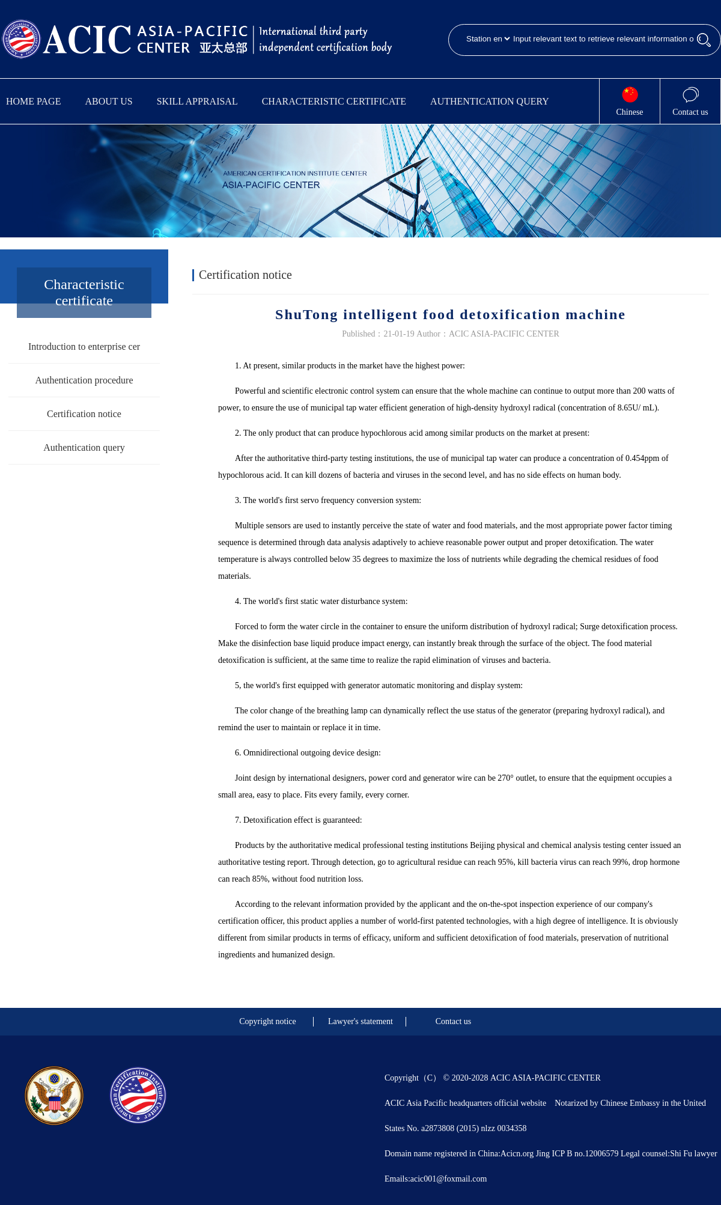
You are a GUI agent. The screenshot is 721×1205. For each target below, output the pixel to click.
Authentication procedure (84, 380)
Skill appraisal (197, 101)
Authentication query (489, 101)
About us (108, 101)
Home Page (33, 101)
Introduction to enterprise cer (84, 346)
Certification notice (84, 414)
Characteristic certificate (334, 101)
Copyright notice (267, 1021)
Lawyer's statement (360, 1021)
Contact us (454, 1021)
